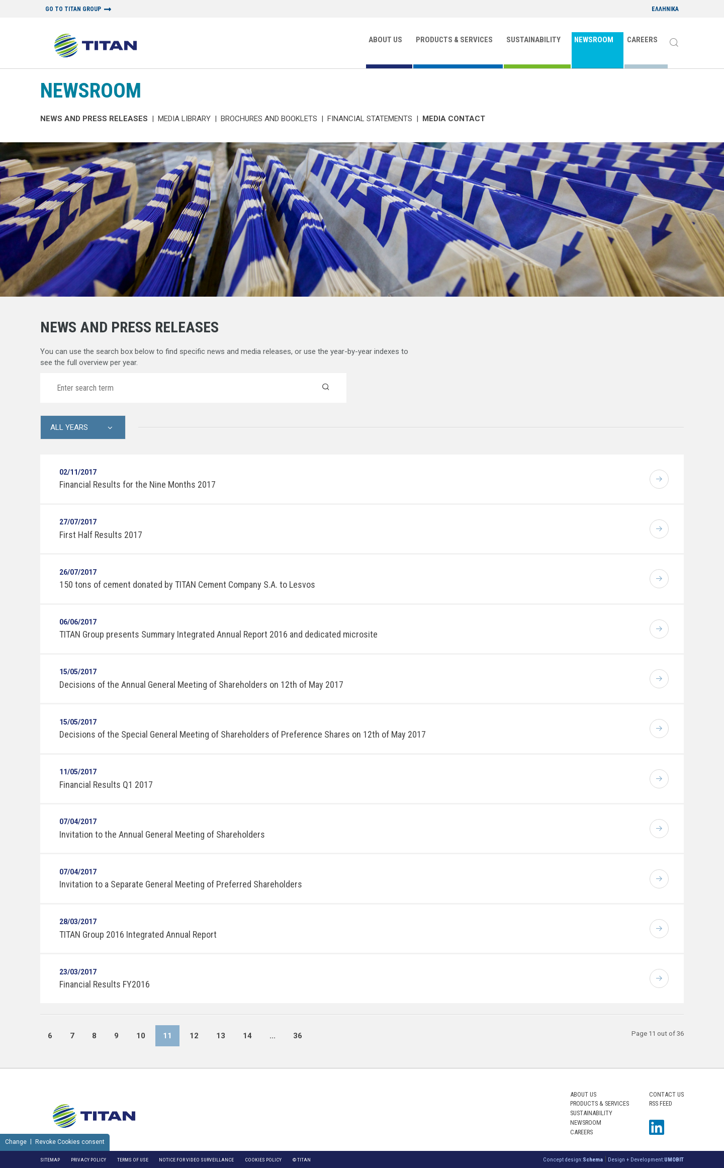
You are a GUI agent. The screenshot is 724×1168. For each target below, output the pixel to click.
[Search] (674, 43)
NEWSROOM (593, 39)
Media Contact (453, 118)
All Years (69, 427)
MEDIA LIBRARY (184, 118)
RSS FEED (660, 1103)
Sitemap (50, 1159)
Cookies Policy (263, 1159)
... (272, 1035)
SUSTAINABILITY (533, 39)
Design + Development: (646, 1159)
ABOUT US (385, 39)
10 (140, 1035)
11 (167, 1035)
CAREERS (642, 39)
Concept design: (573, 1159)
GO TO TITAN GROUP (73, 9)
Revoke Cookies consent (70, 1141)
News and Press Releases (94, 118)
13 (220, 1035)
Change (16, 1141)
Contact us (666, 1094)
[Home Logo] (95, 46)
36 (297, 1035)
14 (247, 1035)
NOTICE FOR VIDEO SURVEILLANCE (196, 1159)
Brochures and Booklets (269, 118)
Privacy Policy (88, 1159)
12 (194, 1035)
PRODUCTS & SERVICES (454, 39)
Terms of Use (132, 1159)
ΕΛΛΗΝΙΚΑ (665, 9)
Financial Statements (369, 118)
